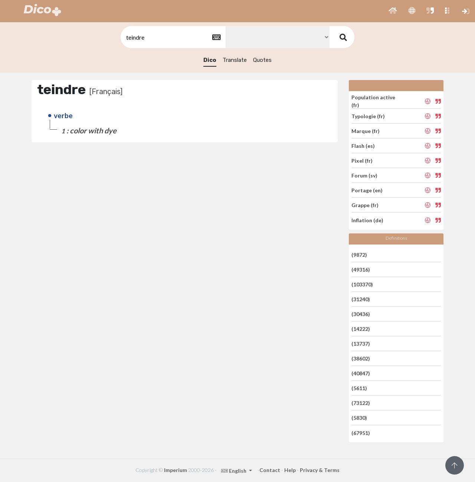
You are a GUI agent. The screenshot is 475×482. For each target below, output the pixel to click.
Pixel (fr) (362, 160)
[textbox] (173, 37)
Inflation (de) (367, 220)
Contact (269, 470)
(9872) (359, 254)
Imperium (175, 470)
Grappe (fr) (365, 205)
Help (290, 470)
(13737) (360, 343)
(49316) (360, 269)
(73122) (360, 403)
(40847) (360, 373)
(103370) (362, 284)
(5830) (359, 418)
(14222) (360, 329)
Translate (235, 60)
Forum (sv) (364, 175)
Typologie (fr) (368, 116)
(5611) (359, 388)
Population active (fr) (373, 101)
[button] (393, 11)
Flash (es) (363, 146)
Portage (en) (367, 190)
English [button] (234, 471)
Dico (209, 60)
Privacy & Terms (320, 470)
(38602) (360, 358)
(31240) (360, 299)
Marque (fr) (365, 131)
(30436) (360, 314)
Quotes (262, 60)
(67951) (360, 432)
